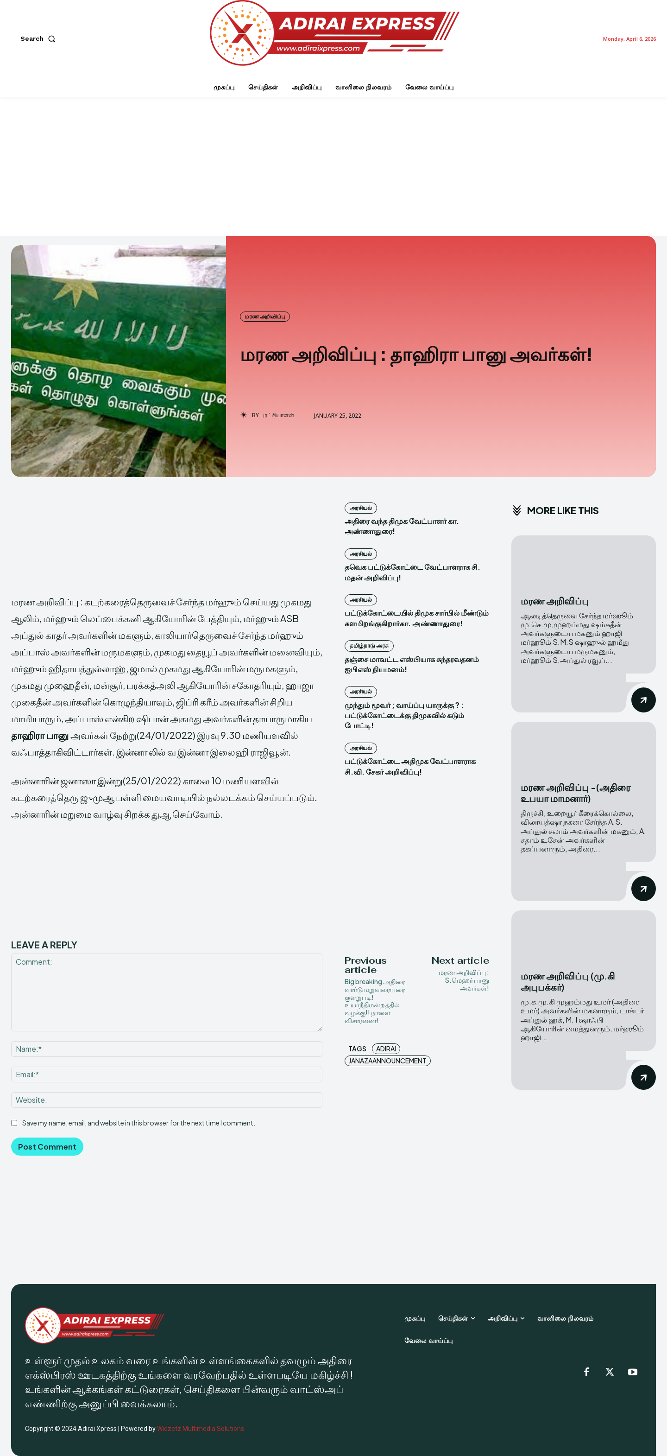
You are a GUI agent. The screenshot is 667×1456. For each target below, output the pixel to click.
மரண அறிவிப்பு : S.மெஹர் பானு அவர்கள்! (464, 980)
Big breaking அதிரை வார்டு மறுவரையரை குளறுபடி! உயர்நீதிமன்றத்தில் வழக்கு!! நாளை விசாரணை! (375, 1000)
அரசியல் (361, 507)
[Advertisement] (333, 166)
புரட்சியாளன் (277, 415)
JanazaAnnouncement (388, 1060)
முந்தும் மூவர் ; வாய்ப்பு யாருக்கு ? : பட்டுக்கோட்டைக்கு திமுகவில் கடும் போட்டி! (404, 715)
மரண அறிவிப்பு (265, 317)
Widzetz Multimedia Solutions (200, 1428)
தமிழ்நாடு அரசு (369, 645)
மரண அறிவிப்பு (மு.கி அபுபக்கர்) (568, 981)
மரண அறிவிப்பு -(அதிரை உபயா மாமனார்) (575, 792)
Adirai (386, 1048)
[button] (39, 38)
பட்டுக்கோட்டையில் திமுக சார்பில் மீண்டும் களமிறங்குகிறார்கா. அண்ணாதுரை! (417, 618)
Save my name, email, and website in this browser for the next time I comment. (138, 1123)
